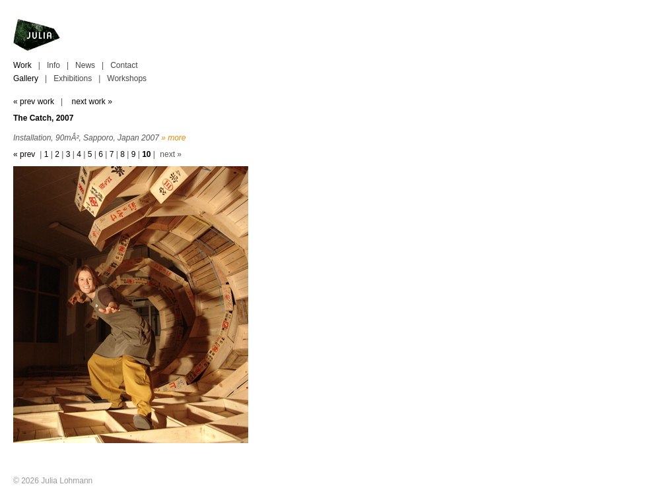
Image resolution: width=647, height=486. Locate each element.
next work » (91, 101)
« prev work (33, 101)
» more (173, 137)
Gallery (25, 78)
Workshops (127, 78)
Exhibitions (72, 78)
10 (146, 154)
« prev (24, 154)
